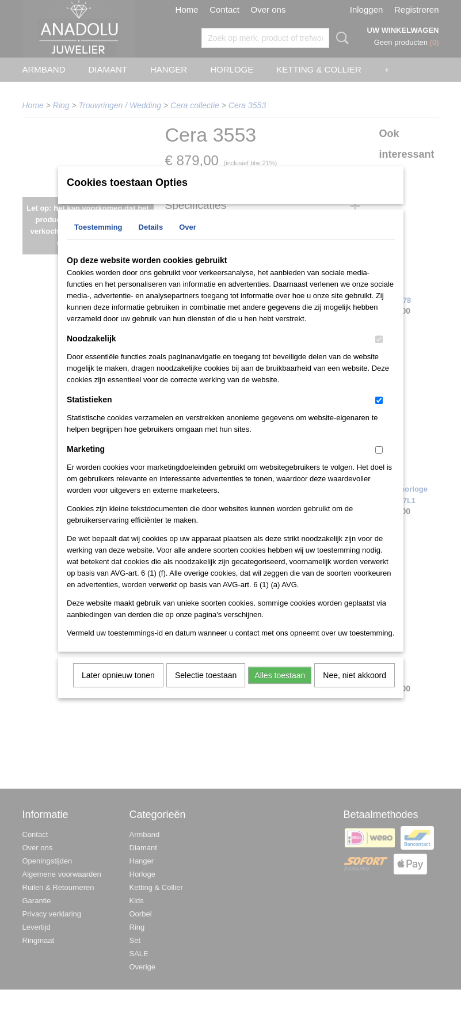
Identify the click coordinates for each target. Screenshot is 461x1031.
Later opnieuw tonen (118, 690)
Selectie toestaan (206, 690)
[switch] (379, 354)
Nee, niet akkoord (354, 690)
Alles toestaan (279, 690)
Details (151, 242)
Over (187, 242)
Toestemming (98, 242)
